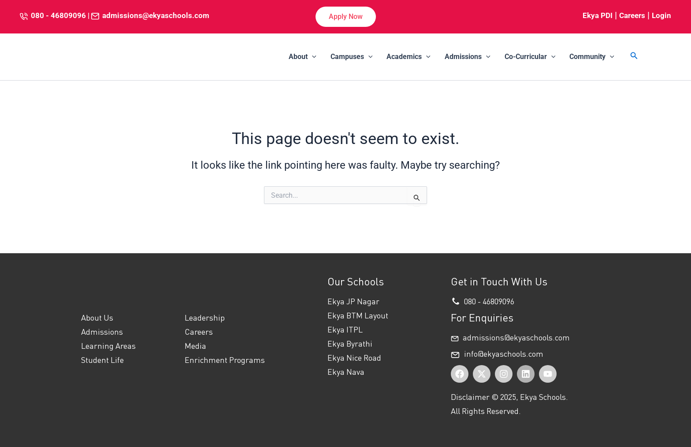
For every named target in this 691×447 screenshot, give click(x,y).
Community (591, 57)
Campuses (352, 57)
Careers (632, 15)
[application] (312, 57)
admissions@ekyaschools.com (155, 15)
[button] (346, 17)
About (302, 57)
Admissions (467, 57)
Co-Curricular (530, 57)
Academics (408, 57)
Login (661, 15)
